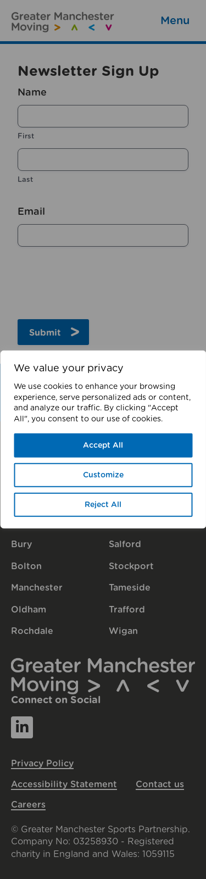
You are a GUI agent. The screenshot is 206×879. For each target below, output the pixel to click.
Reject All (103, 505)
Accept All (103, 445)
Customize (103, 475)
